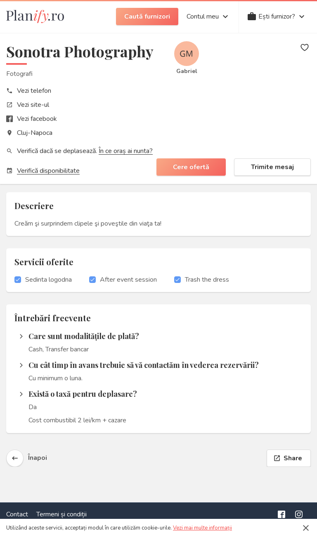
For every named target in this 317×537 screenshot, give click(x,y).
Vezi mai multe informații (202, 528)
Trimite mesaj (272, 167)
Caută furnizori (147, 16)
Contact (17, 514)
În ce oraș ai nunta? (126, 151)
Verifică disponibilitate (48, 171)
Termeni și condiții (61, 514)
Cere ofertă (191, 167)
